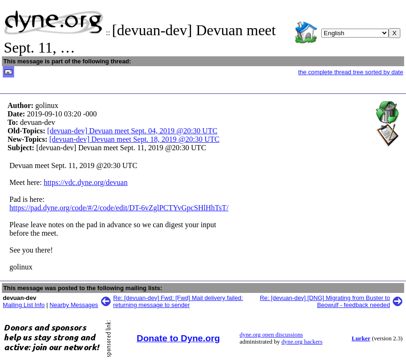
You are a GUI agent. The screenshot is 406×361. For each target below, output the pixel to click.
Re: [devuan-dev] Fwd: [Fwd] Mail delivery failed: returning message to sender (178, 301)
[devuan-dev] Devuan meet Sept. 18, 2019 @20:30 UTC (134, 139)
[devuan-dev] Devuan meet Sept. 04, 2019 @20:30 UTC (132, 131)
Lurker (360, 338)
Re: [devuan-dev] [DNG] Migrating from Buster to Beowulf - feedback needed (325, 301)
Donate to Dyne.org (178, 338)
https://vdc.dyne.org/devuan (85, 182)
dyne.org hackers (301, 341)
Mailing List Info (24, 304)
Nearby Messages (73, 304)
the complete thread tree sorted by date (350, 72)
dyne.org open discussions (271, 334)
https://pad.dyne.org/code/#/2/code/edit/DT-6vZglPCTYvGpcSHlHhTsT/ (119, 208)
